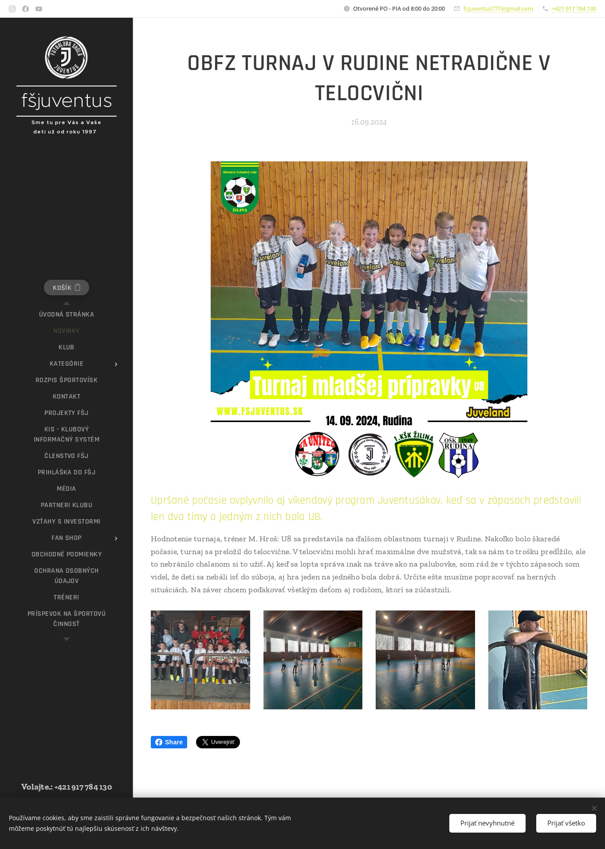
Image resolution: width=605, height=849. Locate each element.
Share (169, 742)
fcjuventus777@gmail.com (498, 8)
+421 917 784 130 (574, 8)
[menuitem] (66, 314)
